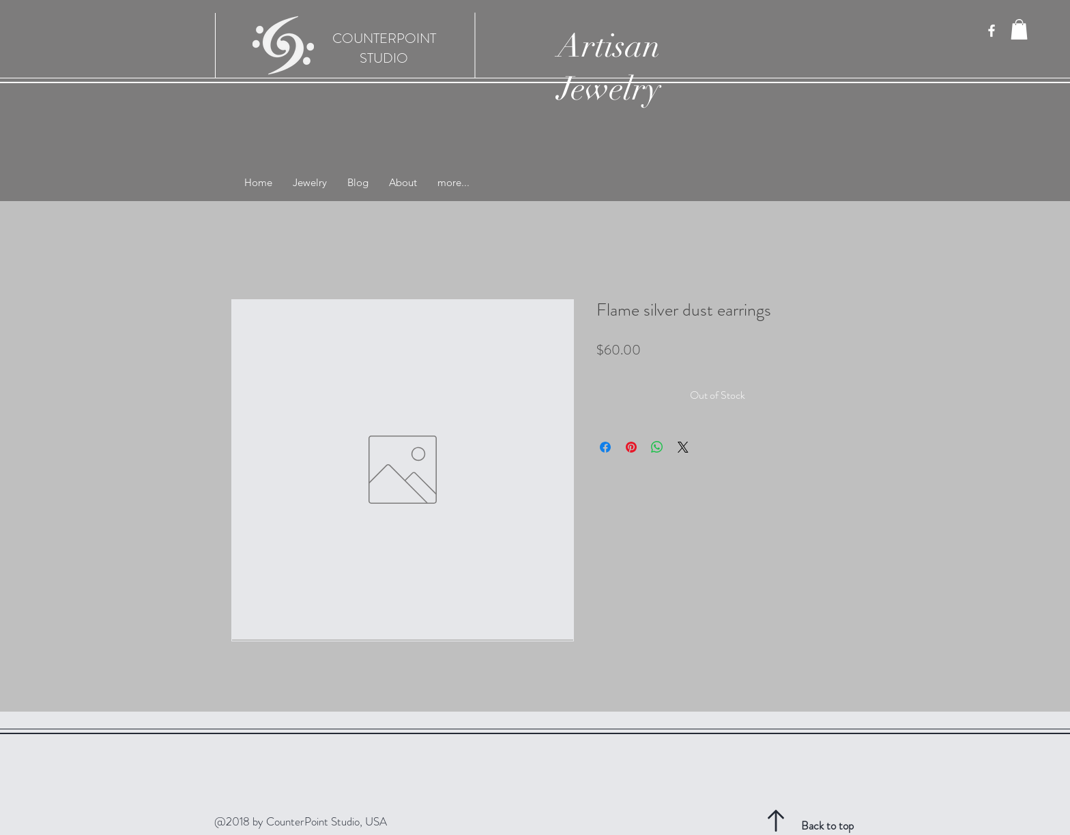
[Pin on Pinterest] (631, 447)
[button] (1019, 29)
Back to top (827, 825)
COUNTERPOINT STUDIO (384, 48)
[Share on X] (683, 447)
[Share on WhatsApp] (657, 447)
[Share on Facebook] (605, 447)
